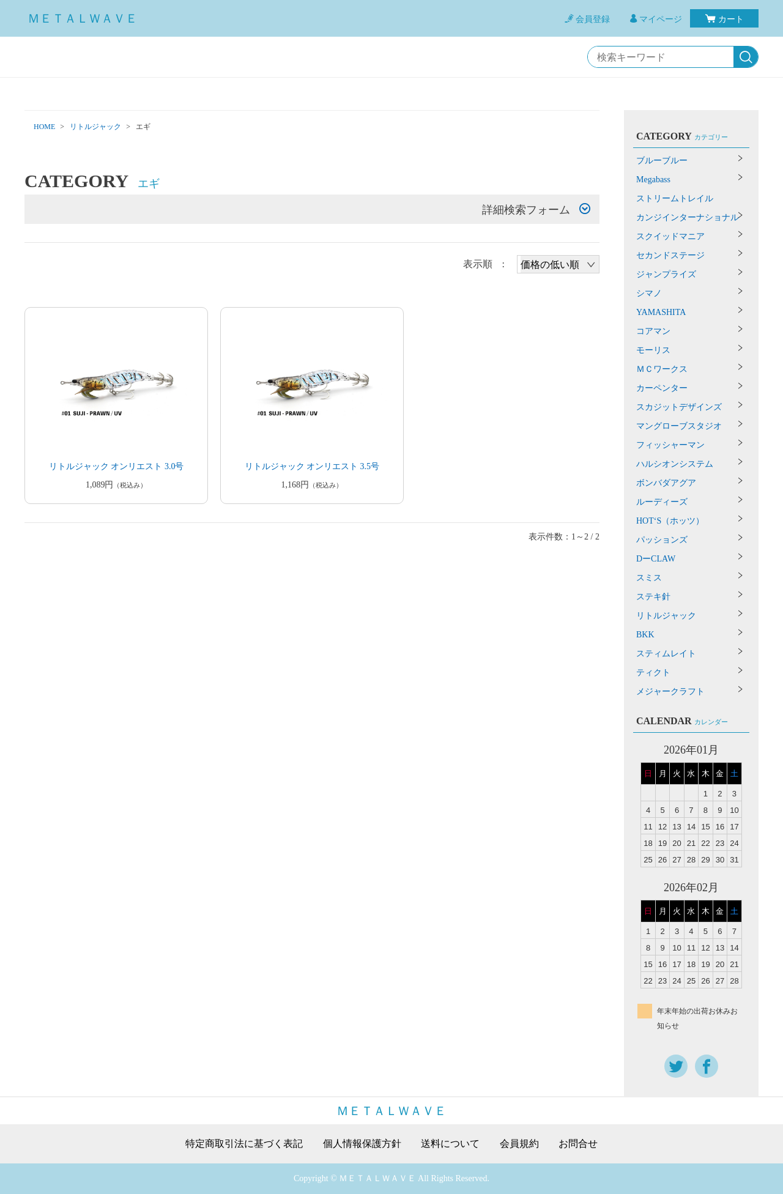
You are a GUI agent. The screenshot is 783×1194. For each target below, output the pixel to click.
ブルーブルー (662, 160)
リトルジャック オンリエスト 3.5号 (312, 466)
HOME (44, 126)
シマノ (649, 293)
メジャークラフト (670, 691)
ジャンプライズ (666, 274)
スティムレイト (666, 653)
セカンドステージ (670, 255)
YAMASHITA (661, 312)
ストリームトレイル (674, 198)
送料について (450, 1144)
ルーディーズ (662, 501)
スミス (649, 577)
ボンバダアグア (666, 483)
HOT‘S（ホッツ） (670, 520)
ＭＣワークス (662, 369)
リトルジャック (95, 126)
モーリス (653, 350)
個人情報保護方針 (362, 1144)
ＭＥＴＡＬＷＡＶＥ (83, 18)
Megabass (653, 179)
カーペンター (662, 388)
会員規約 (519, 1144)
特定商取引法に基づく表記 (244, 1144)
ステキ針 (653, 596)
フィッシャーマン (670, 445)
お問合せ (578, 1144)
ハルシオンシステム (674, 464)
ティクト (653, 672)
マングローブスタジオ (679, 426)
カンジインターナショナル (687, 217)
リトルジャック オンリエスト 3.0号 (116, 466)
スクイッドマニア (670, 236)
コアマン (653, 331)
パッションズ (662, 539)
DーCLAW (655, 558)
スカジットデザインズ (679, 407)
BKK (645, 634)
